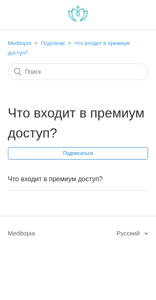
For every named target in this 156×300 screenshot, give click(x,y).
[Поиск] (78, 71)
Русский (128, 233)
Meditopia (19, 43)
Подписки (53, 43)
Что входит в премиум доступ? (55, 178)
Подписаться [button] (78, 153)
